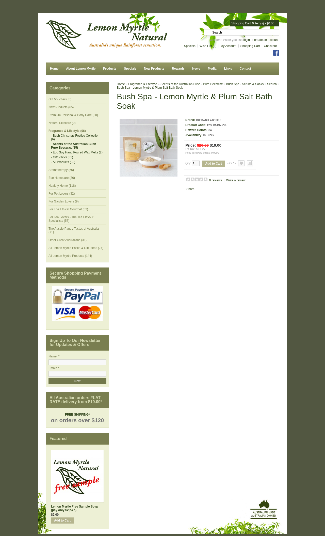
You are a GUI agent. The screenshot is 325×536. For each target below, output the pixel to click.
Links (228, 68)
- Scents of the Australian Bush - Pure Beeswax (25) (74, 145)
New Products (154, 68)
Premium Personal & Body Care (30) (73, 115)
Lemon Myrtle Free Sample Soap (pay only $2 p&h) (74, 508)
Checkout (270, 46)
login (246, 40)
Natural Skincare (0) (62, 123)
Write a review (236, 180)
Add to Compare (250, 163)
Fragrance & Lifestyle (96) (67, 131)
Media (212, 68)
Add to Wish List (241, 163)
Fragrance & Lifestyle (142, 84)
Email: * (53, 368)
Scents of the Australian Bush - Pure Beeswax (191, 84)
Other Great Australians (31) (67, 240)
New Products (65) (61, 107)
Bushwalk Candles (208, 120)
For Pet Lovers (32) (61, 193)
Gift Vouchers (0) (59, 99)
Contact (245, 68)
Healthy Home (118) (62, 185)
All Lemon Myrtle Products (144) (70, 256)
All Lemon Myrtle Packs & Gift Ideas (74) (75, 248)
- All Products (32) (63, 162)
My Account (228, 46)
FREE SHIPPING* (77, 414)
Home (54, 68)
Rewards (178, 68)
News (196, 68)
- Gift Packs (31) (62, 157)
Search (272, 84)
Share (190, 189)
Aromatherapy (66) (61, 170)
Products (109, 68)
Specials (190, 46)
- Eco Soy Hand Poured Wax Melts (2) (77, 152)
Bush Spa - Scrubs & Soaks (245, 84)
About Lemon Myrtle (80, 68)
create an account (266, 40)
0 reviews (215, 180)
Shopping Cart (250, 46)
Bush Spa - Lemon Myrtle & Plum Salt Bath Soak (150, 87)
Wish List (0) (208, 46)
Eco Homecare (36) (61, 178)
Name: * (53, 356)
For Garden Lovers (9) (63, 201)
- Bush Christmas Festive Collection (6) (75, 137)
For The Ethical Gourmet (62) (68, 209)
